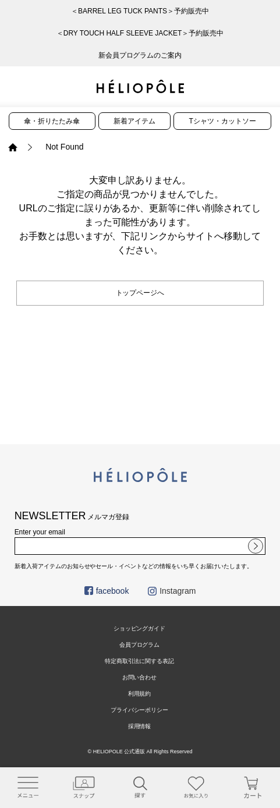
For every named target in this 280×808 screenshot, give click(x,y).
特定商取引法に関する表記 (140, 661)
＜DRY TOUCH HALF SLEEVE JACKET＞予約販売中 (140, 33)
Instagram (172, 591)
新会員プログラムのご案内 (140, 55)
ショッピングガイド (140, 628)
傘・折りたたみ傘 (52, 121)
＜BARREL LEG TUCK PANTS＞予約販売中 (140, 11)
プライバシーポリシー (140, 710)
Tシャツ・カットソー (222, 121)
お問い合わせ (139, 677)
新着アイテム (134, 121)
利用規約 (139, 693)
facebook (106, 591)
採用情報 (139, 726)
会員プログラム (139, 645)
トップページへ (140, 293)
